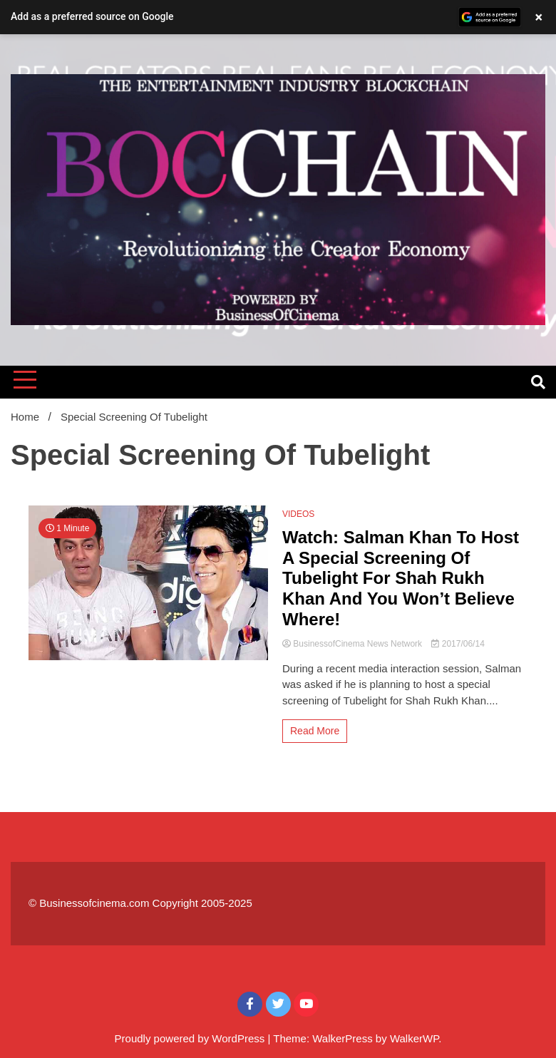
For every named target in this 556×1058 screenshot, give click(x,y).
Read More (314, 730)
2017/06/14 (457, 644)
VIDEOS (298, 514)
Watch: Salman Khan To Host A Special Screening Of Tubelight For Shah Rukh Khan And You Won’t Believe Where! (400, 578)
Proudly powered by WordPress (191, 1038)
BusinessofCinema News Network (353, 644)
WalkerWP (414, 1038)
